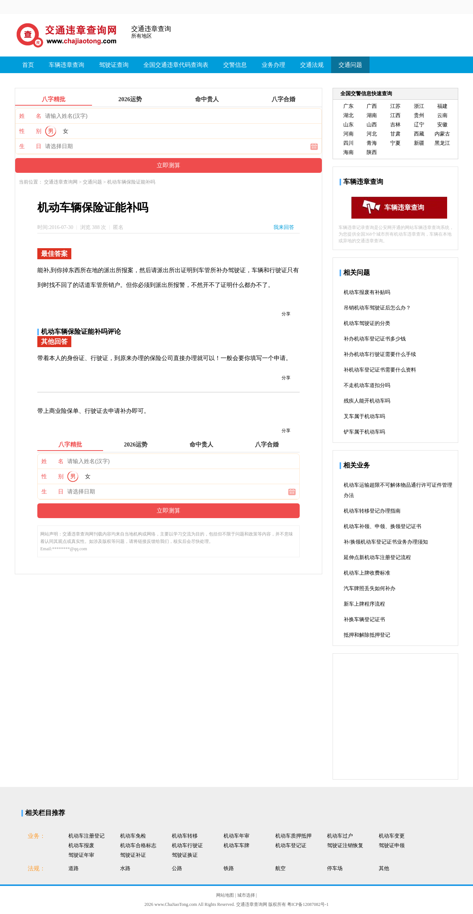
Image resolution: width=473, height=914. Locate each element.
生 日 (30, 146)
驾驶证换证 (185, 855)
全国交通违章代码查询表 (175, 65)
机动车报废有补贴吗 (367, 292)
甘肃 (395, 134)
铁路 (229, 868)
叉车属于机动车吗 (364, 416)
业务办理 (273, 65)
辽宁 (419, 124)
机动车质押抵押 (293, 836)
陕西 (372, 152)
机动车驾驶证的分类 (367, 323)
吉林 (395, 124)
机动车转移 (185, 836)
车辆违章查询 (66, 65)
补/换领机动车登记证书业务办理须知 (386, 542)
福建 (442, 106)
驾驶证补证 (133, 855)
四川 (348, 143)
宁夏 (395, 143)
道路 (73, 868)
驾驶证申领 (392, 845)
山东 (348, 124)
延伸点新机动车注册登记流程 (377, 557)
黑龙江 (442, 143)
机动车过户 (340, 836)
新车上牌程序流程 (364, 604)
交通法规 (312, 65)
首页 (28, 65)
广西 (372, 106)
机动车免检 (133, 836)
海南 (348, 152)
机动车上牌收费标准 (367, 573)
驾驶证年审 (81, 855)
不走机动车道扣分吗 (367, 385)
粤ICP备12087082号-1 (308, 904)
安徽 (442, 124)
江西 (395, 115)
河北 (372, 134)
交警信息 (235, 65)
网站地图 (225, 895)
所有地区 (141, 36)
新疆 (419, 143)
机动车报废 (81, 845)
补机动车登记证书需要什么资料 (380, 370)
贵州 (419, 115)
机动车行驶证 (187, 845)
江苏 (395, 106)
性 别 (30, 131)
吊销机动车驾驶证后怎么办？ (377, 308)
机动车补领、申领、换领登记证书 (382, 526)
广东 (348, 106)
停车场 (335, 868)
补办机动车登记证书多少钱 (375, 339)
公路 (177, 868)
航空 (280, 868)
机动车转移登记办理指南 (372, 511)
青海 (372, 143)
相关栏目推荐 (45, 813)
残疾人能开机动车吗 (367, 401)
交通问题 (350, 65)
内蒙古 (442, 134)
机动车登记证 (290, 845)
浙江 (419, 106)
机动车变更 (392, 836)
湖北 (348, 115)
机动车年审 (236, 836)
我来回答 (283, 227)
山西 (372, 124)
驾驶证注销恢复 (345, 845)
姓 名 (30, 116)
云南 (442, 115)
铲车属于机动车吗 (364, 432)
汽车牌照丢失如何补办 (369, 588)
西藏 (419, 134)
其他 (384, 868)
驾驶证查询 (114, 65)
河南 (348, 134)
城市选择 (246, 895)
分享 (286, 313)
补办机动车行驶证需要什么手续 (380, 354)
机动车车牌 (236, 845)
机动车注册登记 (86, 836)
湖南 (372, 115)
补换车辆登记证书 (364, 619)
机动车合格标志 (138, 845)
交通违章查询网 (61, 182)
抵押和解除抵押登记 (367, 635)
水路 (125, 868)
